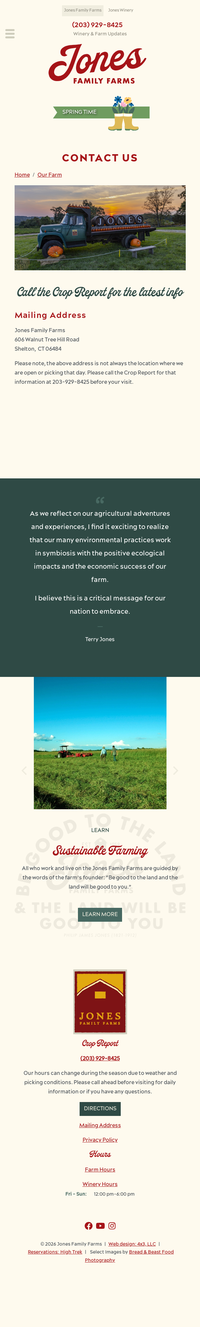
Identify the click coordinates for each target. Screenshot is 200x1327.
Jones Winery (120, 11)
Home (22, 175)
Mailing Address (100, 1125)
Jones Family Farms (82, 11)
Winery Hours (100, 1184)
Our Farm (49, 175)
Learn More (100, 914)
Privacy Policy (100, 1140)
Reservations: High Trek (55, 1252)
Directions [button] (100, 1109)
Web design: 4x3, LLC (132, 1244)
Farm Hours (100, 1170)
